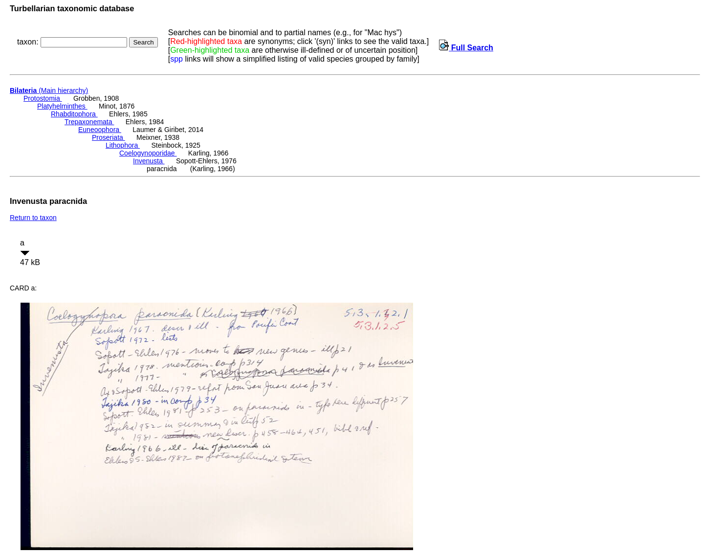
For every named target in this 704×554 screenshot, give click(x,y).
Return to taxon (33, 218)
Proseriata (108, 137)
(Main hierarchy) (49, 90)
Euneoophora (99, 129)
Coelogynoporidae (148, 153)
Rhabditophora (74, 114)
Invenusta (149, 161)
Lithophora (123, 145)
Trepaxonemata (89, 122)
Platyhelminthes (62, 106)
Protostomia (42, 98)
